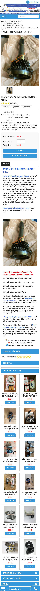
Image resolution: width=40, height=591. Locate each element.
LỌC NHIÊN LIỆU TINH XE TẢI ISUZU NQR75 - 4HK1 (10, 396)
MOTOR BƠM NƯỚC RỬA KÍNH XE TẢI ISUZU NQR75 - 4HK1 (29, 527)
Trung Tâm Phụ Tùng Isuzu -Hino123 (16, 176)
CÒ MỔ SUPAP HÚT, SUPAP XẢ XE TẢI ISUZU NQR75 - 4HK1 (10, 527)
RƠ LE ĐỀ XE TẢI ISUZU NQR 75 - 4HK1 (10, 428)
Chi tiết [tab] (6, 164)
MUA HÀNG (20, 151)
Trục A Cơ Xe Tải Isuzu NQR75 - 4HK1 (16, 208)
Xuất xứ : (11, 117)
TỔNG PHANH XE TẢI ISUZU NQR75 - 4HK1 (10, 559)
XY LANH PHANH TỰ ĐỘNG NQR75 (29, 493)
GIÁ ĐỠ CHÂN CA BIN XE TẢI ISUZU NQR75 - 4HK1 (30, 560)
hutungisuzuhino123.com (25, 345)
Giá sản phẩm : (9, 137)
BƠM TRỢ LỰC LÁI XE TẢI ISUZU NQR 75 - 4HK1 (30, 429)
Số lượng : (7, 141)
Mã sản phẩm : (9, 112)
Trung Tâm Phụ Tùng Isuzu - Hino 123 (17, 317)
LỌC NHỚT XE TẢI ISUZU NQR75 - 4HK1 (10, 460)
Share (5, 107)
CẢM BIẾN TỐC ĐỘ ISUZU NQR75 (10, 493)
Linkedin (26, 107)
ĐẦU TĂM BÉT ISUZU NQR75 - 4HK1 (29, 460)
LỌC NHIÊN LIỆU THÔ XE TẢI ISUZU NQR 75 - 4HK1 (29, 396)
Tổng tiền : (7, 145)
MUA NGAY (10, 402)
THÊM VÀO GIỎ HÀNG (20, 156)
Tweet (16, 107)
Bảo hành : (10, 120)
